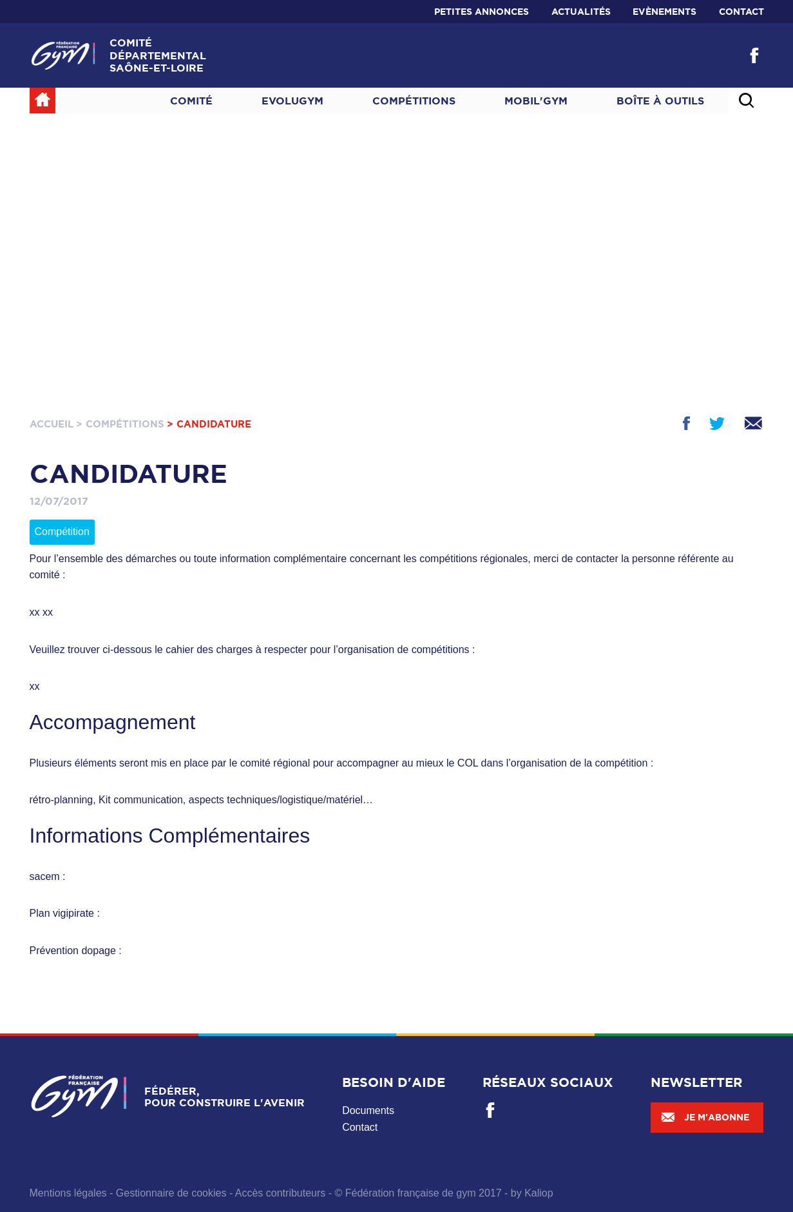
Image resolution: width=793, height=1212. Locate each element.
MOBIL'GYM (536, 100)
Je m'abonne (704, 1117)
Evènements (664, 11)
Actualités (581, 11)
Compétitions (413, 100)
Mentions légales (68, 1193)
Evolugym (292, 100)
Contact (741, 11)
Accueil (51, 423)
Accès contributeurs (280, 1193)
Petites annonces (481, 11)
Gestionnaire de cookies (171, 1193)
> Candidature (209, 423)
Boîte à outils (660, 100)
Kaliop (538, 1193)
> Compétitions (120, 423)
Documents (368, 1110)
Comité (191, 100)
